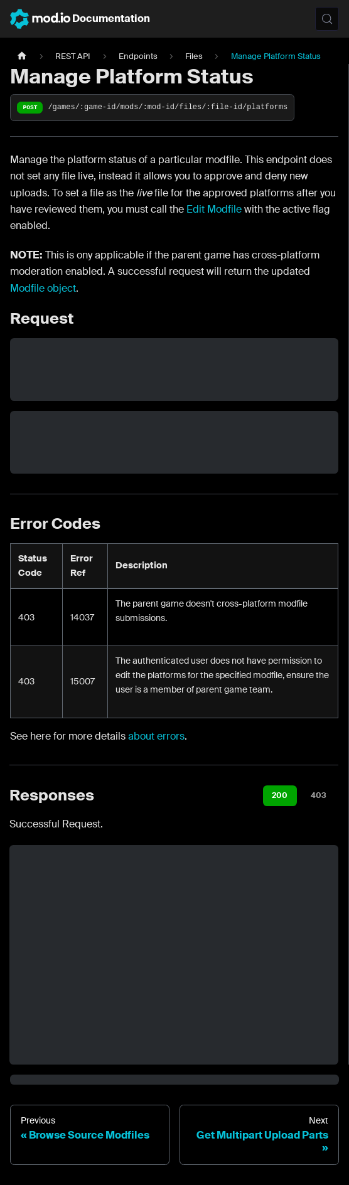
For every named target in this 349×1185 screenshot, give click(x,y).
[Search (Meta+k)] (327, 19)
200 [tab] (279, 795)
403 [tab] (318, 795)
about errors (156, 736)
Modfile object (43, 288)
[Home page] (22, 56)
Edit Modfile (214, 209)
